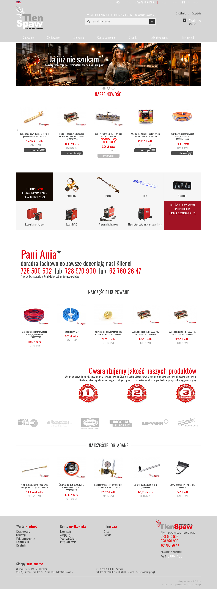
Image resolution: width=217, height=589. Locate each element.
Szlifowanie (53, 37)
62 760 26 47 (126, 15)
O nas (106, 531)
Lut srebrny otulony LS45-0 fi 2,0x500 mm (145, 486)
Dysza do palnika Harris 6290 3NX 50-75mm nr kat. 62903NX (182, 333)
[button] (103, 88)
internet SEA (182, 584)
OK (152, 21)
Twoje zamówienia (68, 538)
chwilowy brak (108, 155)
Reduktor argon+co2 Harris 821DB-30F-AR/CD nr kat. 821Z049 (108, 486)
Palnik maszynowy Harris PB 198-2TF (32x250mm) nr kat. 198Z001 (34, 135)
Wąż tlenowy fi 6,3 (71, 331)
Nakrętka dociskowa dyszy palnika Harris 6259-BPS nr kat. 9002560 (108, 333)
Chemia (133, 37)
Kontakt (107, 535)
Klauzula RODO (23, 542)
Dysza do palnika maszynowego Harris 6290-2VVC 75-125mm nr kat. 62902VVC (72, 136)
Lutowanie (78, 37)
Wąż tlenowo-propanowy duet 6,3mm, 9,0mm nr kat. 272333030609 (182, 136)
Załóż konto (181, 13)
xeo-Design (196, 584)
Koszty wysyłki (23, 531)
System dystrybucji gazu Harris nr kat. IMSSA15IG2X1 (108, 137)
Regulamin (21, 545)
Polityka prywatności (25, 538)
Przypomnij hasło (68, 542)
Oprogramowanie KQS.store (189, 581)
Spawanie (28, 37)
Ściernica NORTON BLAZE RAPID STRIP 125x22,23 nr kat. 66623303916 (71, 487)
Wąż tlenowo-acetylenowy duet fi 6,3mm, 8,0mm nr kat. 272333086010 (34, 334)
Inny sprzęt (188, 37)
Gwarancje (21, 535)
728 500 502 (96, 15)
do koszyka (34, 150)
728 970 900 (111, 15)
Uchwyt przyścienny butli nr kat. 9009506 (182, 486)
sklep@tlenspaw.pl (146, 15)
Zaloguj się (196, 13)
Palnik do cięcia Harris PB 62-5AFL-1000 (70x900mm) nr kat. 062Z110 (34, 486)
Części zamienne (106, 37)
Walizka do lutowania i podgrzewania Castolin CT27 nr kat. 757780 (145, 135)
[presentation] (17, 129)
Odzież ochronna (159, 37)
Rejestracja (65, 531)
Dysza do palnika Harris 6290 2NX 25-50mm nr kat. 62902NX (145, 333)
